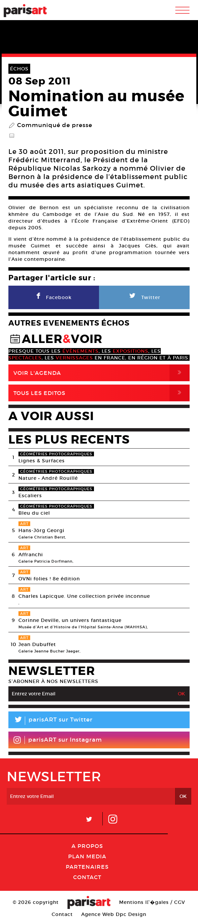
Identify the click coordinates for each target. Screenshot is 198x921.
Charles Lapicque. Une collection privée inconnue (84, 596)
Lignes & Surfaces (41, 461)
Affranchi (30, 555)
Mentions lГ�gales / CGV (152, 902)
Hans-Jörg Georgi (41, 530)
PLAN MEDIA (87, 856)
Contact (87, 877)
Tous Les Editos (101, 393)
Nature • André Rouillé (48, 478)
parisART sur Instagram (57, 740)
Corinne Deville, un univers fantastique (69, 620)
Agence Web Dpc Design (113, 914)
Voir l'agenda (101, 372)
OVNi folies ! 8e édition (49, 579)
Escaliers (30, 496)
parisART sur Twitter (50, 721)
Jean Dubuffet (37, 644)
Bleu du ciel (34, 513)
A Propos (87, 846)
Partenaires (87, 866)
